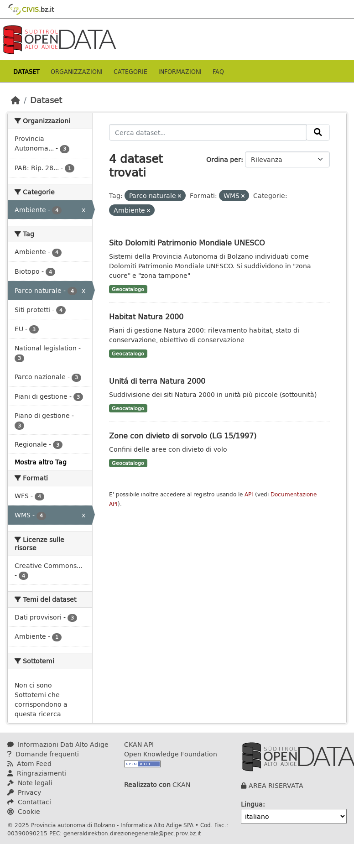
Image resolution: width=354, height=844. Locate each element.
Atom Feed (29, 763)
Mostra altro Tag (41, 462)
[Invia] (318, 132)
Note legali (29, 782)
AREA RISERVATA (276, 785)
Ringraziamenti (36, 773)
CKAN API (139, 744)
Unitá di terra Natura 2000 (157, 380)
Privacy (24, 792)
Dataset (26, 71)
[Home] (15, 100)
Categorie (130, 71)
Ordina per (223, 159)
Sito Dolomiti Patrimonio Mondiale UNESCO (187, 242)
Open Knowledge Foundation (170, 754)
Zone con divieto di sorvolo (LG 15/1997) (182, 435)
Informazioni (180, 71)
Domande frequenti (43, 754)
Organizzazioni (77, 71)
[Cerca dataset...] (208, 132)
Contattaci (29, 802)
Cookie (23, 811)
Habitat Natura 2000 (146, 316)
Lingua (252, 804)
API (249, 494)
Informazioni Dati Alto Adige (58, 744)
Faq (218, 71)
